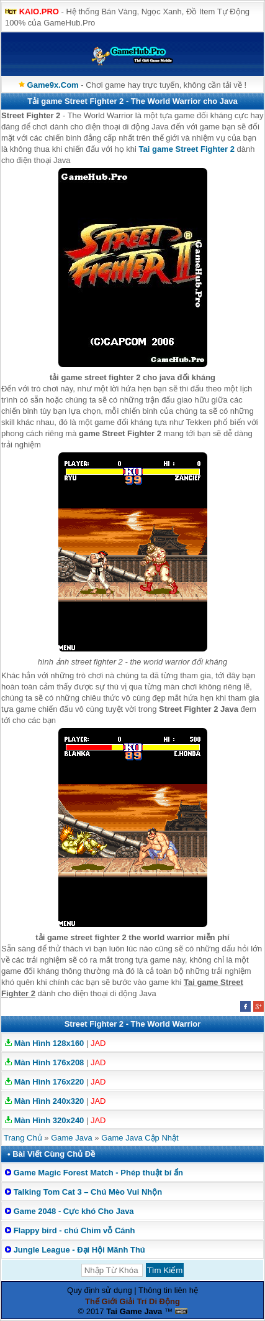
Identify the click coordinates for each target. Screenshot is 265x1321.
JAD (98, 1043)
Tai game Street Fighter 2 (187, 149)
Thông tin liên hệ (168, 1290)
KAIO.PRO (39, 11)
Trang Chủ (23, 1137)
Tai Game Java (134, 1311)
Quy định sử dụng (99, 1290)
